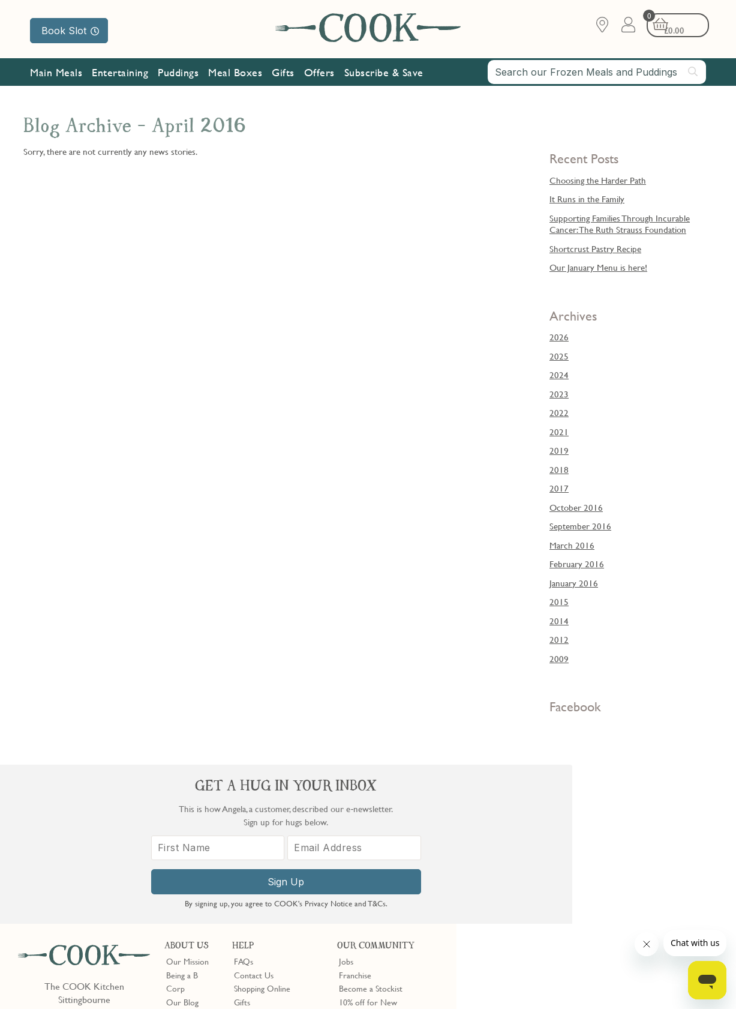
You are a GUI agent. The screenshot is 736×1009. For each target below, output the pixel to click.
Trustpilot (404, 905)
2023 (559, 393)
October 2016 (576, 507)
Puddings (178, 73)
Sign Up (596, 901)
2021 (559, 431)
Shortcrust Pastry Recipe (595, 248)
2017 (559, 488)
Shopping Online (262, 829)
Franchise (355, 815)
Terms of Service (290, 991)
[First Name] (529, 867)
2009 (559, 658)
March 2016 (571, 545)
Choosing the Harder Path (597, 180)
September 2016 (580, 525)
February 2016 (576, 563)
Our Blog (182, 842)
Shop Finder (187, 856)
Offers (319, 73)
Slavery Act (220, 980)
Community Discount (376, 869)
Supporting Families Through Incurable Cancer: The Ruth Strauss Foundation (619, 223)
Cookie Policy (172, 980)
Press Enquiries (260, 856)
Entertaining (120, 73)
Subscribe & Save (383, 73)
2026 (559, 336)
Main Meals (56, 73)
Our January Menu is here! (598, 267)
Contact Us (254, 815)
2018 (559, 469)
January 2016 (573, 582)
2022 (559, 412)
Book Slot (70, 31)
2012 (559, 639)
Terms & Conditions (56, 980)
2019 (559, 450)
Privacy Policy (119, 980)
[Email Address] (662, 867)
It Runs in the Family (586, 198)
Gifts (283, 73)
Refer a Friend (364, 883)
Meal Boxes (235, 73)
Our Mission (64, 101)
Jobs (346, 802)
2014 (559, 620)
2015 (559, 601)
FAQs (243, 802)
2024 (559, 374)
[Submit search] (693, 72)
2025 (559, 356)
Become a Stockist (370, 829)
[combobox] (597, 73)
